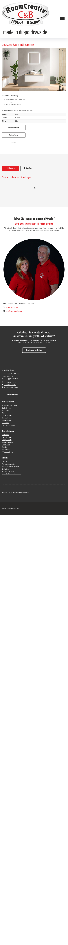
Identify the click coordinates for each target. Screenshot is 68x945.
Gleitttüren (5, 469)
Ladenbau (5, 423)
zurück (13, 143)
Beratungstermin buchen (34, 350)
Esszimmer (6, 410)
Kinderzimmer (7, 415)
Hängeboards (6, 440)
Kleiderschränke (7, 442)
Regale (4, 447)
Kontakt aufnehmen (12, 395)
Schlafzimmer (7, 418)
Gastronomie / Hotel (9, 425)
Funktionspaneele (8, 464)
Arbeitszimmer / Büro (9, 406)
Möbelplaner (11, 168)
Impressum (6, 493)
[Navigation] (62, 18)
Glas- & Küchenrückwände (11, 474)
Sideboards (6, 449)
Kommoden (6, 445)
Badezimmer (6, 408)
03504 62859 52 (10, 385)
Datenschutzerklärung (20, 493)
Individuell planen (13, 128)
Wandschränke (7, 452)
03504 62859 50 (12, 307)
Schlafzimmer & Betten (10, 466)
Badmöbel (5, 435)
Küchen (4, 462)
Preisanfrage (28, 168)
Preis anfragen (13, 135)
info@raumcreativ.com (14, 311)
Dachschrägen (7, 437)
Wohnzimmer (7, 420)
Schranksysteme (8, 471)
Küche (4, 413)
